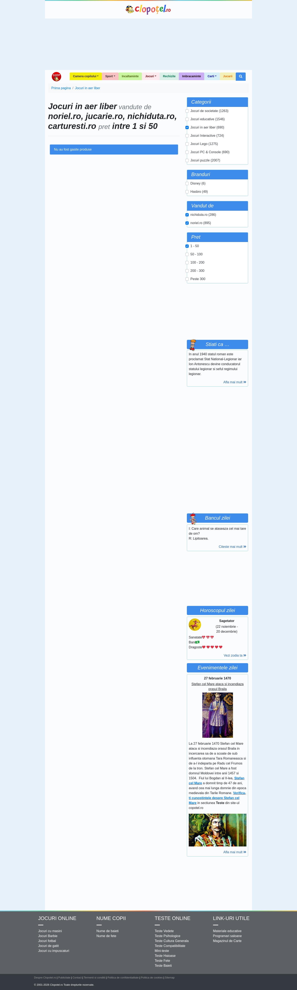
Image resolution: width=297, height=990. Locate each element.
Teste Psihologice (167, 936)
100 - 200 (197, 262)
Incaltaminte (130, 76)
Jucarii (227, 76)
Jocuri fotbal (47, 941)
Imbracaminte (191, 76)
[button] (241, 76)
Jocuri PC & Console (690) (209, 152)
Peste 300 (197, 279)
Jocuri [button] (149, 76)
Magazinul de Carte (227, 941)
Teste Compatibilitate (170, 946)
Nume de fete (106, 936)
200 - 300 (197, 270)
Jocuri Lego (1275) (204, 144)
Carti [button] (210, 76)
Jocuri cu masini (50, 931)
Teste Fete (162, 960)
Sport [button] (109, 76)
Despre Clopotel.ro (45, 977)
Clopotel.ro (148, 9)
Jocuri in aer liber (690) (207, 127)
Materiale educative (227, 931)
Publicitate (64, 977)
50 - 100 (196, 254)
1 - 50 (194, 246)
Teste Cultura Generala (172, 941)
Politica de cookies (152, 977)
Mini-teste (162, 951)
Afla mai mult (234, 382)
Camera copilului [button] (84, 76)
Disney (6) (197, 183)
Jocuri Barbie (47, 936)
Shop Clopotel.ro (56, 77)
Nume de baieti (108, 931)
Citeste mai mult (232, 546)
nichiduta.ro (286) (203, 214)
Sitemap (169, 977)
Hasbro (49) (199, 191)
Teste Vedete (164, 931)
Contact (77, 977)
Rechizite (169, 76)
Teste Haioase (165, 955)
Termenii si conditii (94, 977)
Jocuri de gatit (48, 946)
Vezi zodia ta (235, 655)
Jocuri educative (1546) (207, 119)
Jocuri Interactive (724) (207, 135)
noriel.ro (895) (200, 223)
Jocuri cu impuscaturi (53, 951)
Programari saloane (227, 936)
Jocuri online (57, 918)
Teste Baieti (163, 965)
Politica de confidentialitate (123, 977)
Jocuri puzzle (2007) (205, 160)
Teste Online (172, 918)
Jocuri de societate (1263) (209, 111)
